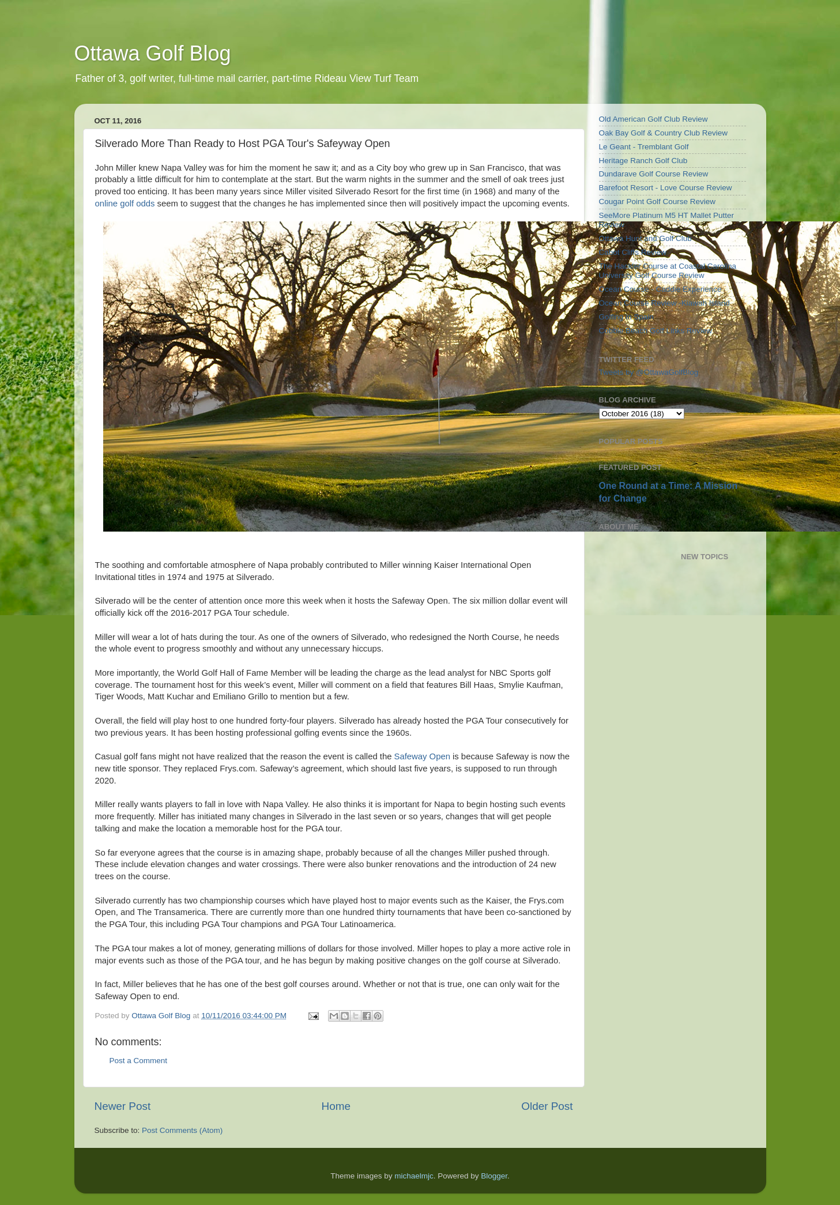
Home (336, 1106)
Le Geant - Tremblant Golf (644, 146)
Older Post (546, 1106)
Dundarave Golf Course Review (654, 174)
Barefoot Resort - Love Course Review (665, 187)
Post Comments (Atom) (182, 1130)
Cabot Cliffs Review (633, 252)
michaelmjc (414, 1176)
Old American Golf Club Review (653, 119)
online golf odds (125, 203)
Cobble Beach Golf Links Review (656, 330)
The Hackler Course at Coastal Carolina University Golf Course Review (668, 271)
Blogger (494, 1176)
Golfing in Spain (626, 316)
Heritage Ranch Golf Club (643, 160)
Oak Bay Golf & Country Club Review (663, 133)
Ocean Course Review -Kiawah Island (664, 303)
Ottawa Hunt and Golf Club (645, 238)
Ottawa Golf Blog (152, 53)
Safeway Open (422, 756)
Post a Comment (139, 1060)
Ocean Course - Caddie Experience (660, 289)
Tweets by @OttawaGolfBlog (649, 372)
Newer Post (123, 1106)
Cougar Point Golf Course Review (657, 201)
